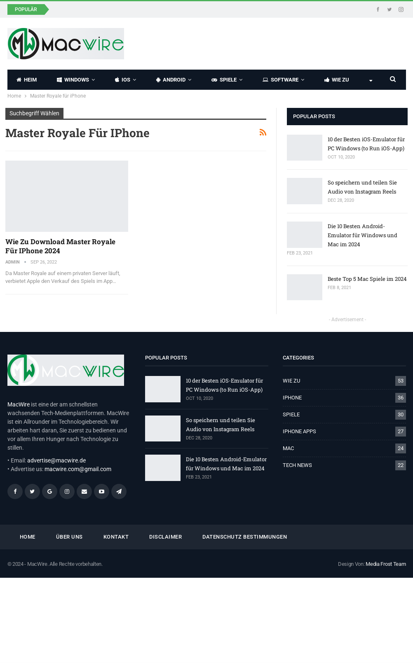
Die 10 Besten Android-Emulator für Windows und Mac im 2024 (362, 235)
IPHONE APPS (299, 431)
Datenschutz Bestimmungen (244, 537)
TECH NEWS (297, 465)
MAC (288, 448)
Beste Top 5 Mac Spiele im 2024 (367, 278)
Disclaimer (165, 537)
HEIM (26, 80)
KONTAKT (116, 537)
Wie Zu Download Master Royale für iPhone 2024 (60, 246)
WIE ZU (336, 80)
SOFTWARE (280, 80)
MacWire (18, 404)
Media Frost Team (386, 564)
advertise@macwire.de (56, 460)
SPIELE (224, 80)
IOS (122, 80)
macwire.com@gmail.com (78, 469)
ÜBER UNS (69, 537)
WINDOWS (73, 80)
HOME (27, 537)
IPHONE (292, 398)
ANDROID (170, 80)
